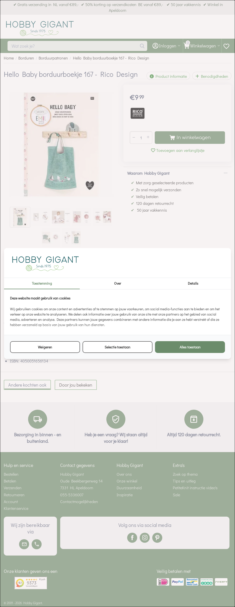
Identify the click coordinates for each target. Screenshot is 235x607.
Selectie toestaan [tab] (117, 347)
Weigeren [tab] (45, 347)
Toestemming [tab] (42, 283)
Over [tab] (117, 283)
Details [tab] (193, 283)
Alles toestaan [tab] (190, 347)
